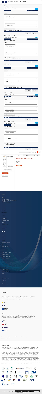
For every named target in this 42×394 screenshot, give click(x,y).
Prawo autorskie (4, 262)
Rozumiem (36, 391)
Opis (2, 244)
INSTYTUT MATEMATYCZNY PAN (6, 347)
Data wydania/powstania (6, 242)
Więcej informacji (30, 391)
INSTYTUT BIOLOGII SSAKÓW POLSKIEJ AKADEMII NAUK (31, 349)
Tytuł (3, 233)
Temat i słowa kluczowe (5, 246)
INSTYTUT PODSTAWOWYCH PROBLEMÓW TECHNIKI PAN (21, 357)
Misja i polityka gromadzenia (6, 252)
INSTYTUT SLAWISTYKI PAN (34, 357)
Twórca (3, 235)
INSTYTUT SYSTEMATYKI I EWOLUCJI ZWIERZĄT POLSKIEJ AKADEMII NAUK (12, 358)
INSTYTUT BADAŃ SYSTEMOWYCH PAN (15, 348)
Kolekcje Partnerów (5, 224)
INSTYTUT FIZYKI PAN (12, 363)
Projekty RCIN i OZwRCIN (6, 256)
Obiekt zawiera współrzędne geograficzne (13, 30)
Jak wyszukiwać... (7, 10)
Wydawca (3, 240)
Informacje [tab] (27, 155)
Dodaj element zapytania (10, 28)
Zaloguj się (3, 280)
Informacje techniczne (5, 258)
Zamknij (6, 13)
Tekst (17, 162)
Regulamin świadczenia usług (6, 264)
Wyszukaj (36, 8)
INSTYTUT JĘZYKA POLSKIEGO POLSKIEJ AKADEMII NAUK (26, 354)
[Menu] (41, 1)
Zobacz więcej (4, 227)
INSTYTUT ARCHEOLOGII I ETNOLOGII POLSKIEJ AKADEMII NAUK (20, 347)
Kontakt (3, 273)
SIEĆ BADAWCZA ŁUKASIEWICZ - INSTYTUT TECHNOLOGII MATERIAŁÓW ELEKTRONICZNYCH (15, 359)
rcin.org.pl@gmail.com (7, 202)
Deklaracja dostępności (5, 271)
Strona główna (4, 212)
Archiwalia (3, 222)
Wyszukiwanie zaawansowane (32, 10)
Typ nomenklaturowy (9, 144)
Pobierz (4, 175)
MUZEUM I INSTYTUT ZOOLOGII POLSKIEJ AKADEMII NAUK (31, 358)
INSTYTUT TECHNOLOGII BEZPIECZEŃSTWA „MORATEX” (24, 363)
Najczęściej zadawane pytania (6, 260)
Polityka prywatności (5, 269)
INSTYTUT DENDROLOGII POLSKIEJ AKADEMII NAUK (32, 352)
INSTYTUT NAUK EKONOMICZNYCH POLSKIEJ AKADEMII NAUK (27, 360)
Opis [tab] (19, 155)
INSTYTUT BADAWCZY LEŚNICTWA (26, 348)
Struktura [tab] (36, 155)
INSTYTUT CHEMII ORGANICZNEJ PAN (19, 352)
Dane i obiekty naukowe (6, 220)
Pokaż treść (5, 173)
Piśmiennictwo (4, 218)
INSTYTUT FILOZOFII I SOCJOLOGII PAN (7, 353)
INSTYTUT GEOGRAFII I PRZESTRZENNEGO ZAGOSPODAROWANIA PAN (23, 353)
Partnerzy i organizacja (5, 254)
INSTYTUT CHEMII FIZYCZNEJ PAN (9, 352)
